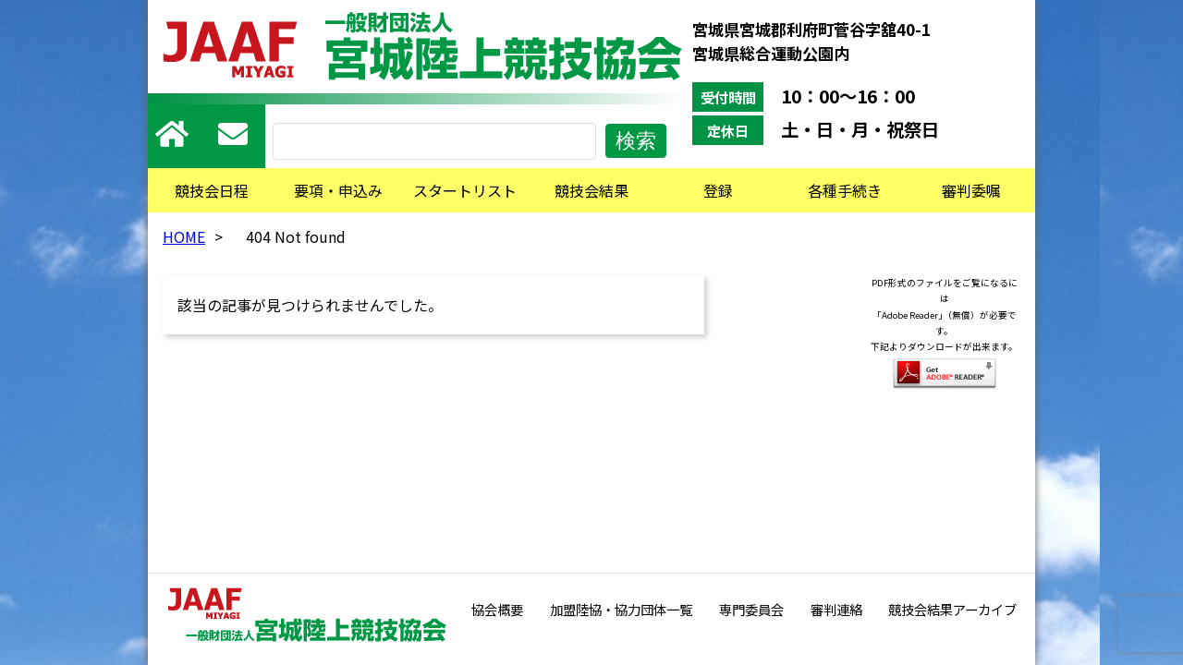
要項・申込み (338, 190)
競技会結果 (591, 190)
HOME (184, 236)
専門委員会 (751, 609)
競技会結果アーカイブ (952, 609)
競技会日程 (212, 190)
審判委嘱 (971, 190)
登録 (718, 190)
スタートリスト (465, 190)
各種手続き (845, 190)
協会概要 (497, 609)
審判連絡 (836, 609)
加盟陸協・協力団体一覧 (621, 609)
